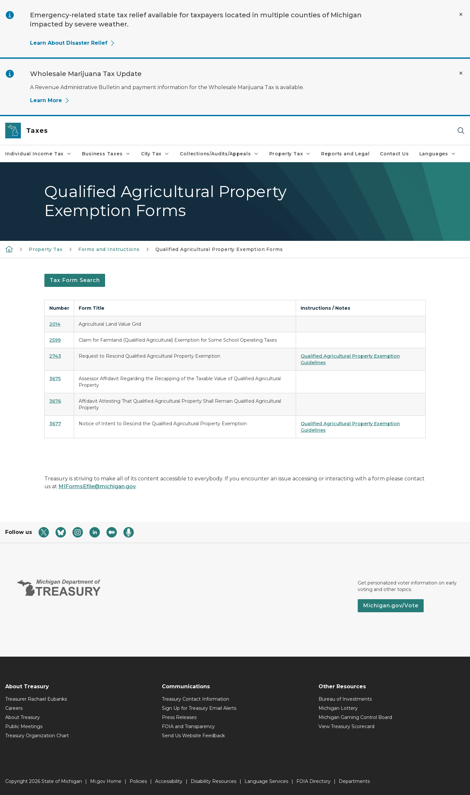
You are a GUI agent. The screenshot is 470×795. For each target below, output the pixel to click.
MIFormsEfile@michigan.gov (97, 486)
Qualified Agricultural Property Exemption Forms (219, 249)
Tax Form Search (75, 280)
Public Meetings (23, 726)
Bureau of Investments (345, 699)
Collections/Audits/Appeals (219, 154)
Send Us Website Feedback (193, 736)
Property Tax (290, 154)
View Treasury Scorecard (346, 726)
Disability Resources (213, 781)
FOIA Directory (313, 781)
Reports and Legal (345, 154)
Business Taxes (106, 154)
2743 (55, 356)
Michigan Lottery (338, 708)
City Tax (155, 154)
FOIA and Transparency (188, 726)
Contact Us (394, 154)
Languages (437, 154)
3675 (55, 379)
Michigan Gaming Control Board (355, 717)
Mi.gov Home (105, 781)
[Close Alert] (460, 14)
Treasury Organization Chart (37, 736)
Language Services (266, 781)
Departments (354, 781)
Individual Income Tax (38, 154)
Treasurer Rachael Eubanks (36, 699)
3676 (55, 401)
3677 (55, 424)
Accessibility (168, 781)
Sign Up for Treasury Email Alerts (199, 708)
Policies (138, 781)
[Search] (461, 131)
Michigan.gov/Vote (390, 605)
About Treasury (22, 717)
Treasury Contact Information (195, 699)
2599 (55, 340)
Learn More (50, 100)
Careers (14, 708)
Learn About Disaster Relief (72, 43)
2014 (54, 324)
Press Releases (179, 717)
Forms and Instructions (109, 249)
